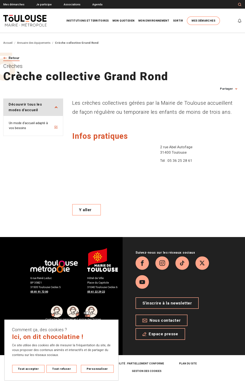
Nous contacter (161, 323)
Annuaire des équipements (33, 42)
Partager (226, 89)
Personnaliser (97, 368)
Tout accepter (28, 368)
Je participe (44, 4)
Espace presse (160, 337)
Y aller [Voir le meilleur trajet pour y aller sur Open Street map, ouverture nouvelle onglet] (85, 210)
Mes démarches (13, 4)
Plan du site (188, 366)
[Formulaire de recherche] (240, 4)
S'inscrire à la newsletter (167, 306)
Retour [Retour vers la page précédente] (15, 58)
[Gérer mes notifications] (239, 20)
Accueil (7, 42)
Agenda (97, 4)
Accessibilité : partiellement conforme (134, 366)
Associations (72, 4)
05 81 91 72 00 (39, 291)
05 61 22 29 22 (96, 291)
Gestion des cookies (146, 374)
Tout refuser (61, 368)
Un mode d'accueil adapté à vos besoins (33, 126)
